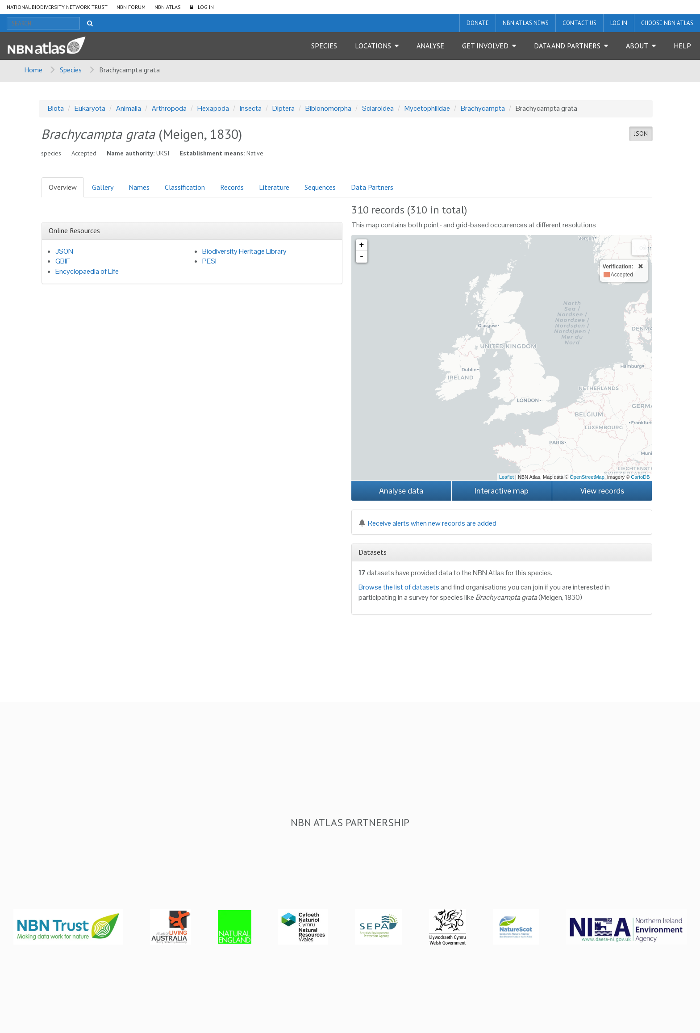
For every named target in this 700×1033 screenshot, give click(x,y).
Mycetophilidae (427, 108)
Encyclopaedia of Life (87, 271)
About (637, 45)
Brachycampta (483, 108)
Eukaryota (90, 108)
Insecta (251, 108)
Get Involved (485, 45)
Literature (274, 187)
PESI (209, 261)
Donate (478, 23)
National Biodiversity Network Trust (57, 7)
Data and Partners (567, 45)
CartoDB (640, 477)
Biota (56, 108)
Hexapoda (213, 108)
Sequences (320, 187)
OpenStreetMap (587, 477)
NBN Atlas (167, 7)
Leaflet (506, 477)
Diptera (283, 108)
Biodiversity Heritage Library (244, 251)
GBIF (62, 261)
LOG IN (206, 7)
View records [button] (602, 490)
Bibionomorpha (328, 108)
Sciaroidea (378, 108)
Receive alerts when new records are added (427, 523)
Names (139, 187)
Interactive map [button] (502, 490)
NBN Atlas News (526, 23)
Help (682, 45)
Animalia (128, 108)
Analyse (430, 45)
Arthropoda (169, 108)
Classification (185, 187)
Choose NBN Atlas (667, 23)
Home (33, 69)
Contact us (579, 23)
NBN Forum (131, 7)
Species (324, 45)
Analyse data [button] (401, 490)
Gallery (102, 187)
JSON (641, 134)
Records (232, 187)
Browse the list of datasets (398, 587)
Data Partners (372, 187)
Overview (63, 187)
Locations (373, 45)
